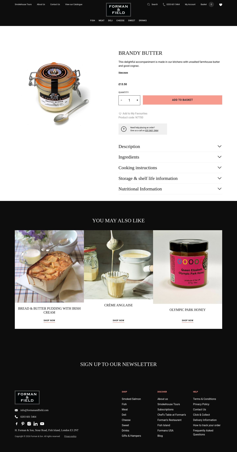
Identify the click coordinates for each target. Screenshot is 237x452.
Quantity (123, 92)
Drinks (143, 20)
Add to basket (182, 99)
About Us (41, 4)
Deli (110, 20)
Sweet (131, 20)
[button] (132, 114)
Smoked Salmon (131, 399)
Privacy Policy (201, 404)
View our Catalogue (73, 4)
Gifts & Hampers (131, 435)
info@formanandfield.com (32, 410)
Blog (160, 435)
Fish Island (164, 425)
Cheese (120, 20)
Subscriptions (166, 409)
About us (163, 399)
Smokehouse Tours (23, 4)
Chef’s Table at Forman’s (172, 414)
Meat (102, 20)
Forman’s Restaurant (170, 420)
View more (123, 73)
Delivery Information (205, 420)
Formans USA (165, 430)
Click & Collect (201, 414)
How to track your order (206, 425)
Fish (92, 20)
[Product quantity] (129, 100)
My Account (190, 4)
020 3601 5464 (151, 130)
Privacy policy (70, 436)
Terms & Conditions (204, 399)
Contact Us (55, 4)
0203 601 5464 (171, 4)
